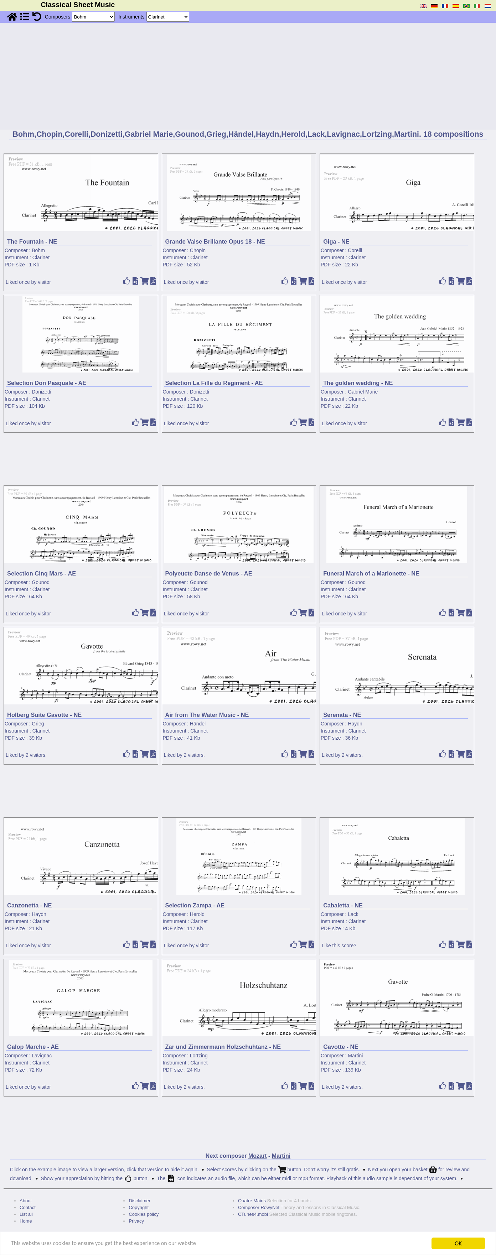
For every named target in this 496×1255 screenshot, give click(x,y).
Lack (353, 914)
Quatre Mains (252, 1200)
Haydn (355, 724)
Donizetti (41, 392)
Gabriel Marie (363, 392)
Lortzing (199, 1055)
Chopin (198, 250)
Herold (197, 914)
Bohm (38, 250)
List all (26, 1214)
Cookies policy (144, 1214)
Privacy (136, 1221)
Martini (355, 1055)
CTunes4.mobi (253, 1214)
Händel (198, 724)
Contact (28, 1207)
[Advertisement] (248, 76)
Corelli (355, 250)
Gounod (41, 582)
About (26, 1200)
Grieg (38, 724)
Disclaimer (139, 1200)
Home (26, 1221)
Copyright (139, 1207)
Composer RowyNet (258, 1207)
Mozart (257, 1156)
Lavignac (42, 1055)
